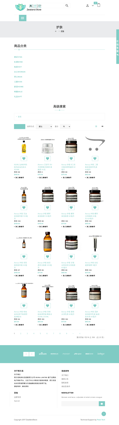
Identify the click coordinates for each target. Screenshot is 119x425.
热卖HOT (18, 67)
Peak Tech (101, 420)
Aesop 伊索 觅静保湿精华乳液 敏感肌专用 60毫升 (92, 314)
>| (79, 333)
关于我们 (64, 375)
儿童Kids (18, 82)
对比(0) (20, 126)
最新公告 (64, 379)
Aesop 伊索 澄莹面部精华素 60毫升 (20, 265)
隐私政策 (64, 383)
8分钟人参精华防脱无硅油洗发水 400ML (20, 167)
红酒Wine (18, 62)
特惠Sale (18, 92)
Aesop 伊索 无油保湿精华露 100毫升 (21, 216)
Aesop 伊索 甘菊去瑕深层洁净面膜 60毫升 (68, 265)
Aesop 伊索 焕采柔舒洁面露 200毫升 (45, 265)
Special (17, 401)
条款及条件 (65, 386)
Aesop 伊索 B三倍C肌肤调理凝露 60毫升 (68, 167)
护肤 (62, 31)
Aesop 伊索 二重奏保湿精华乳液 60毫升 (91, 167)
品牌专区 (17, 397)
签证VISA (18, 57)
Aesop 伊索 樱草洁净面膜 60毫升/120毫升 (91, 216)
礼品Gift (18, 97)
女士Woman (19, 72)
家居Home (18, 87)
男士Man (18, 77)
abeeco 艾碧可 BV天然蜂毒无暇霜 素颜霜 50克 (45, 167)
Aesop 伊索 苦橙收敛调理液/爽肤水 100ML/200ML (45, 314)
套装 (19, 117)
